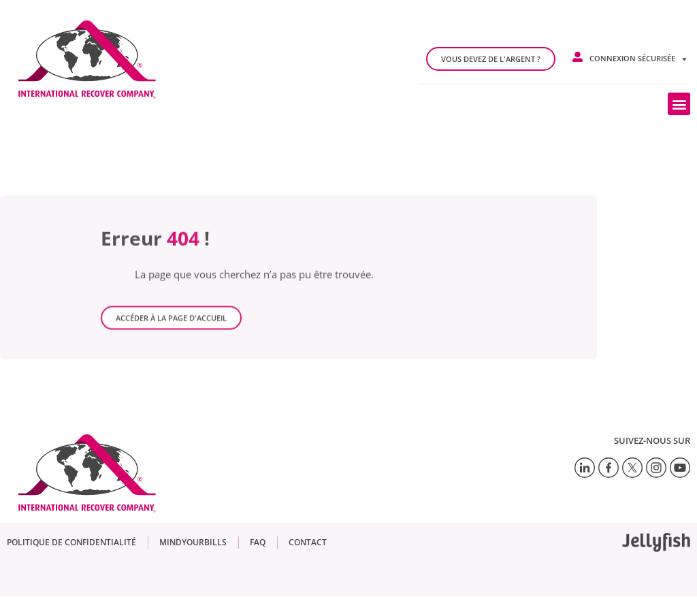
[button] (679, 104)
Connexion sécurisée (638, 58)
